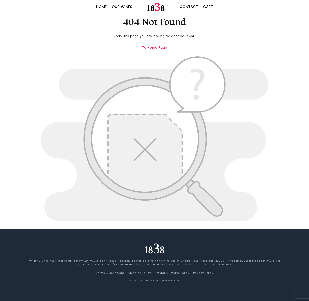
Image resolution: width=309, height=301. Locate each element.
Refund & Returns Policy (172, 273)
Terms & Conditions (110, 273)
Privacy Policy (203, 273)
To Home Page (154, 47)
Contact (189, 6)
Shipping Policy (139, 273)
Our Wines (122, 6)
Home (101, 6)
